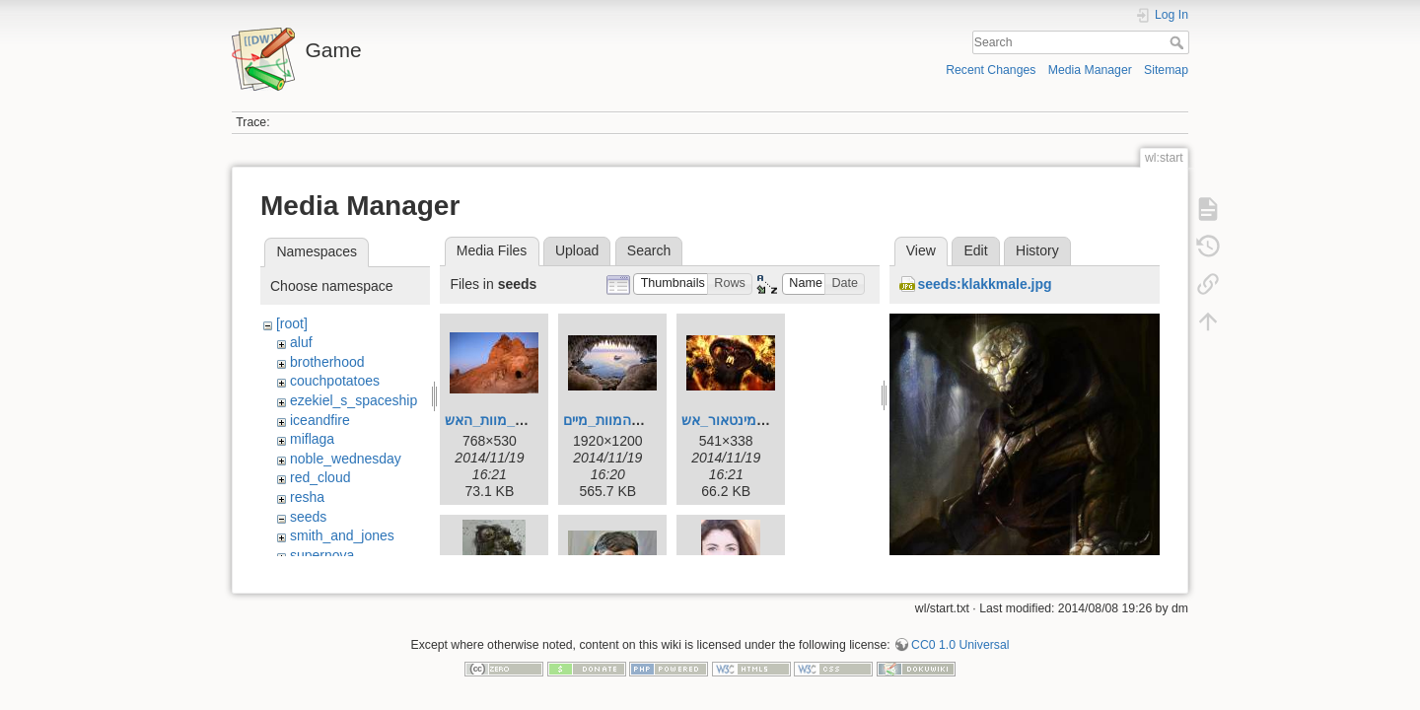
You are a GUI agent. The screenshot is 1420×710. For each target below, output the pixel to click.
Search (1179, 42)
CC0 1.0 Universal (960, 637)
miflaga (312, 439)
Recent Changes (990, 70)
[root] (292, 323)
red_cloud (320, 477)
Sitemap (1166, 70)
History (1037, 250)
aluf (301, 342)
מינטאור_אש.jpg (731, 420)
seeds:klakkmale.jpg (984, 284)
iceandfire (320, 420)
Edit (975, 250)
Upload (577, 250)
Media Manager (1090, 70)
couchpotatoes (335, 381)
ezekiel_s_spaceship (353, 400)
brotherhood (327, 362)
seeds (308, 517)
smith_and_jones (342, 535)
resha (307, 497)
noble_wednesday (345, 458)
